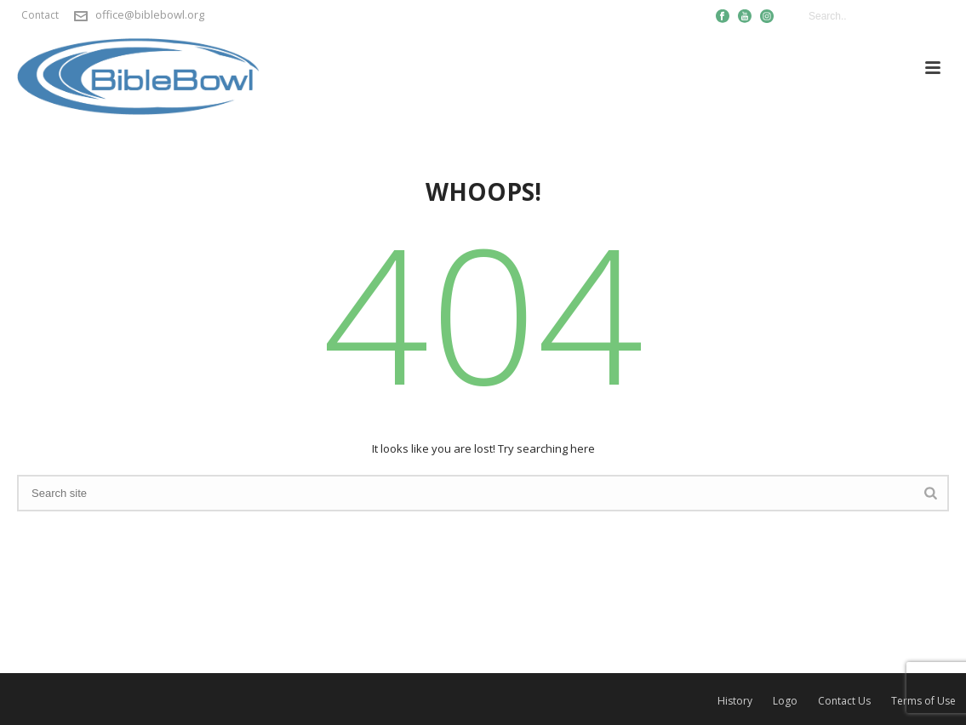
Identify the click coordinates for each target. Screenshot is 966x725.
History (734, 701)
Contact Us (844, 701)
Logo (785, 701)
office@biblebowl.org (149, 14)
